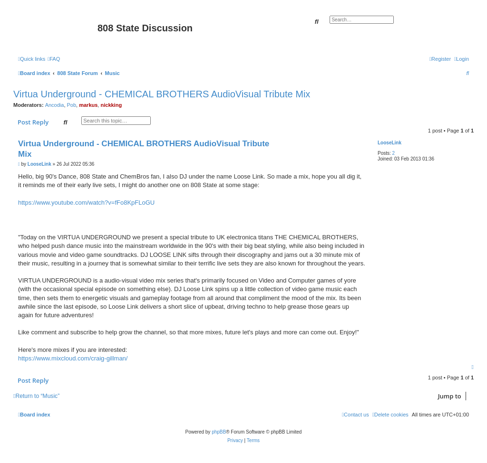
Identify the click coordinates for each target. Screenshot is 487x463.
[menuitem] (54, 59)
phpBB (219, 432)
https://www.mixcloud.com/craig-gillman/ (72, 358)
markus (88, 105)
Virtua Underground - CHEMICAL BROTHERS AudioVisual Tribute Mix (161, 94)
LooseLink (389, 142)
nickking (111, 105)
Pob (72, 105)
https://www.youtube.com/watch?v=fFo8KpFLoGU (86, 202)
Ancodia (54, 105)
